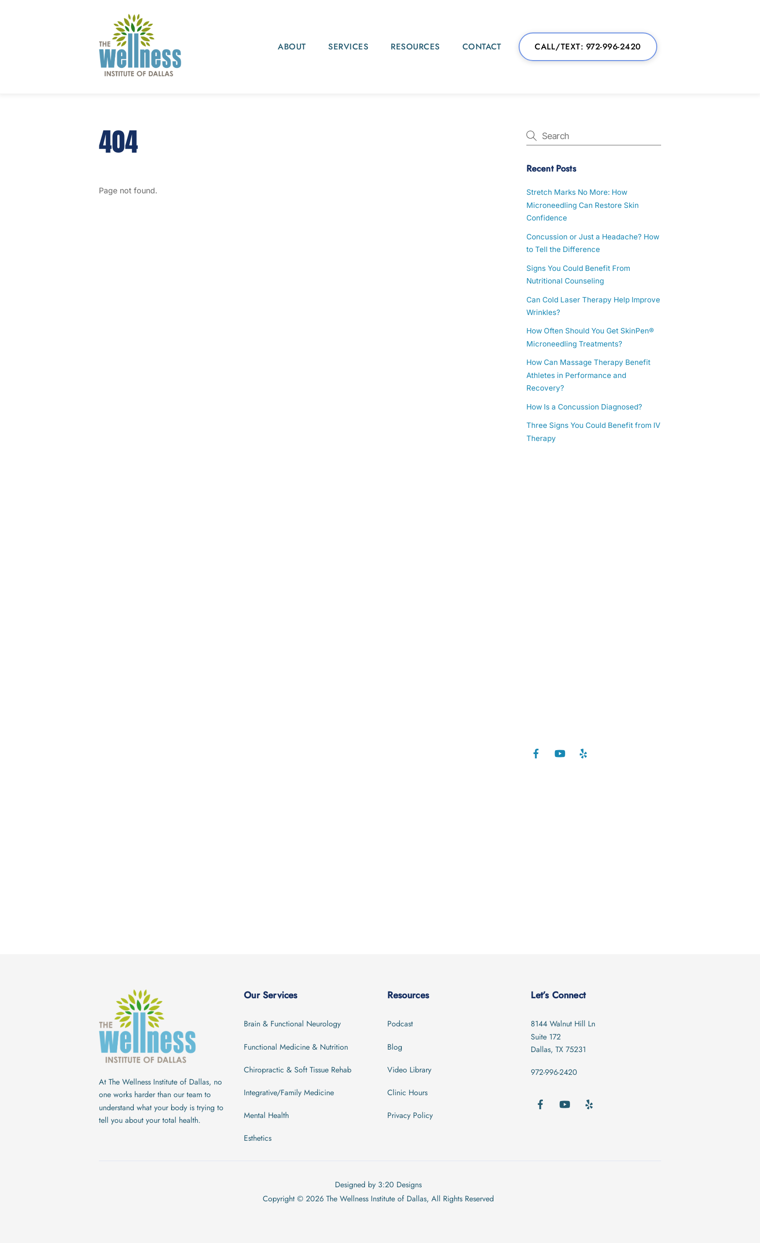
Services (348, 46)
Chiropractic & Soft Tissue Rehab (297, 1069)
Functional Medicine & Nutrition (296, 1047)
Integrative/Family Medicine (289, 1092)
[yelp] (583, 752)
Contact (482, 46)
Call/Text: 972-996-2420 (588, 46)
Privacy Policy (410, 1115)
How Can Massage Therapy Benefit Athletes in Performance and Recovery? (588, 375)
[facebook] (536, 752)
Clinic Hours (407, 1092)
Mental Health (266, 1115)
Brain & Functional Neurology (292, 1023)
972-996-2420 (554, 1072)
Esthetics (257, 1138)
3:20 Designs (400, 1184)
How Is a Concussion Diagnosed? (584, 406)
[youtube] (560, 752)
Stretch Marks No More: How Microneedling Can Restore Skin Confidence (582, 205)
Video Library (409, 1069)
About (292, 46)
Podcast (400, 1023)
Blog (394, 1047)
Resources (415, 46)
